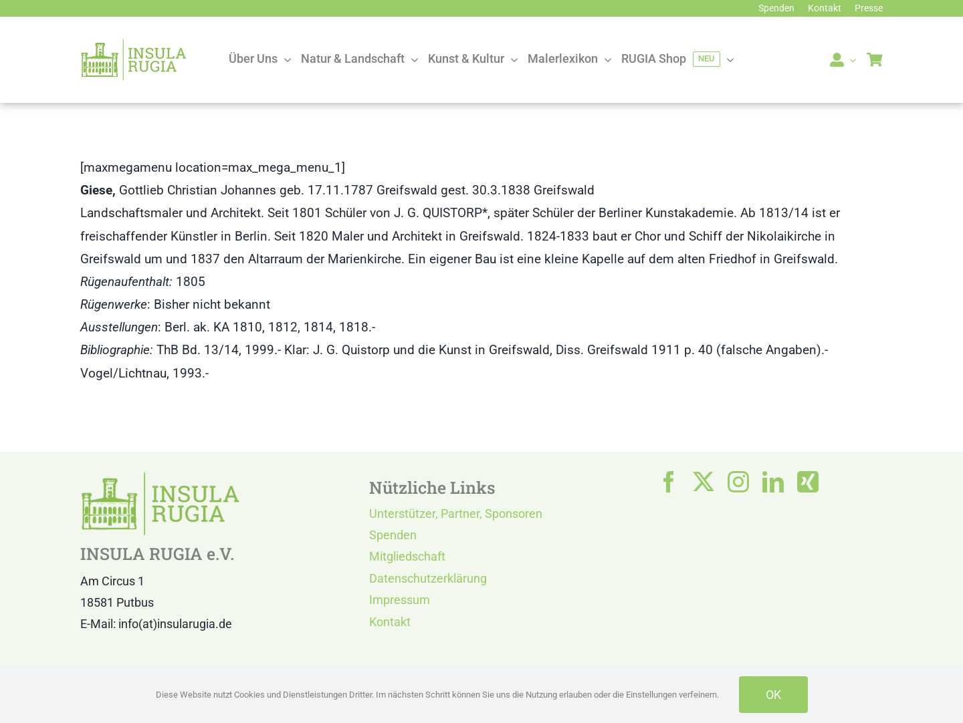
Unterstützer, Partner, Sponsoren (455, 514)
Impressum (399, 600)
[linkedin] (773, 481)
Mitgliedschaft (407, 556)
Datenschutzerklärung (428, 578)
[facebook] (668, 481)
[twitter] (703, 481)
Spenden (393, 535)
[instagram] (738, 481)
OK (773, 695)
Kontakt (390, 622)
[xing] (808, 481)
